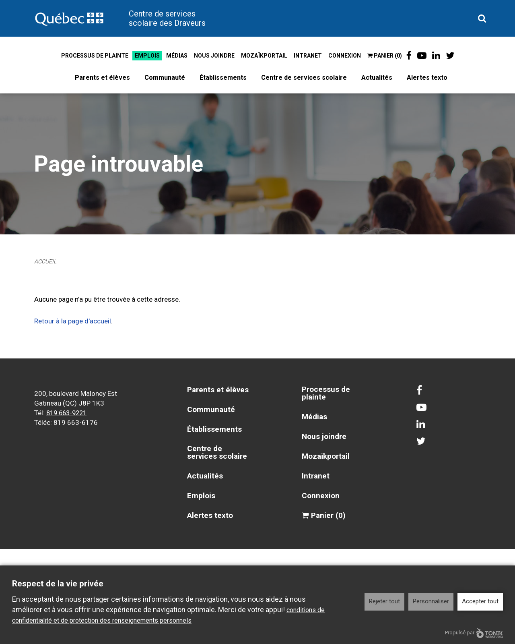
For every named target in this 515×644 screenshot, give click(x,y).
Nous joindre (212, 55)
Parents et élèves (102, 77)
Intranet (306, 55)
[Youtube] (421, 55)
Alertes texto (427, 77)
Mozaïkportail (262, 55)
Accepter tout (480, 601)
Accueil (46, 261)
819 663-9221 (68, 412)
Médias (175, 55)
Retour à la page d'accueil (72, 321)
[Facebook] (408, 55)
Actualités (376, 77)
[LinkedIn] (436, 55)
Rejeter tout (384, 601)
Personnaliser (431, 601)
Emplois (145, 55)
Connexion (343, 55)
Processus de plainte (93, 55)
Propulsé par (474, 633)
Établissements (223, 77)
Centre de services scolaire (304, 77)
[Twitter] (451, 55)
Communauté (164, 77)
